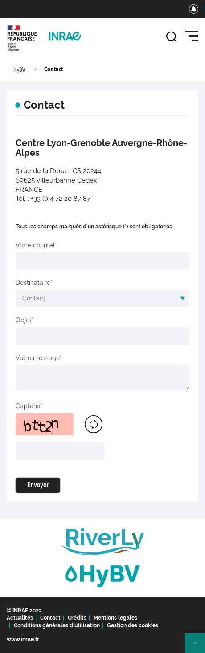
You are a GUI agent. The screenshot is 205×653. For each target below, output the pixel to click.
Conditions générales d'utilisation (57, 625)
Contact (50, 618)
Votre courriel (35, 245)
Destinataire (33, 282)
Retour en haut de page (199, 647)
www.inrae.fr (23, 639)
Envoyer (38, 485)
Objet (24, 320)
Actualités (20, 618)
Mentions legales (115, 618)
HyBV (19, 70)
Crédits (77, 618)
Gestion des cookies (132, 625)
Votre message (38, 357)
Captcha (28, 406)
